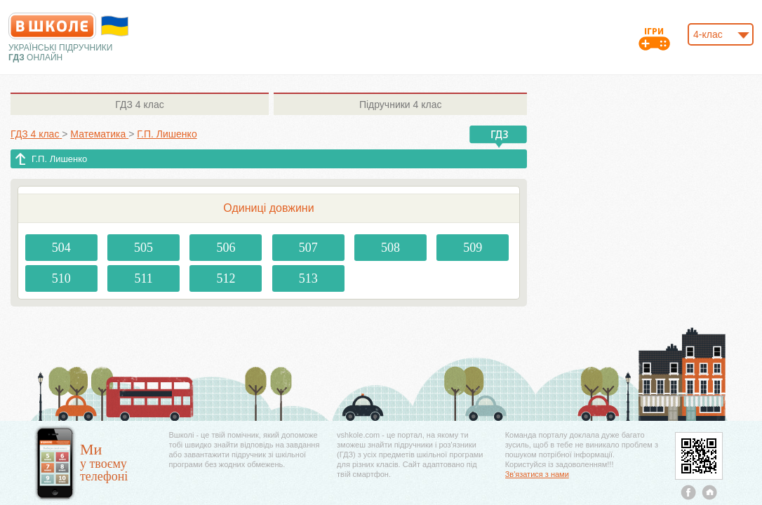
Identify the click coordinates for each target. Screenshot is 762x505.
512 (225, 278)
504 (61, 248)
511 (143, 278)
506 (225, 248)
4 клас (139, 104)
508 (390, 248)
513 (308, 278)
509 (472, 248)
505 (143, 248)
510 (61, 278)
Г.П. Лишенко (59, 159)
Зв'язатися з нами (537, 474)
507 (308, 248)
